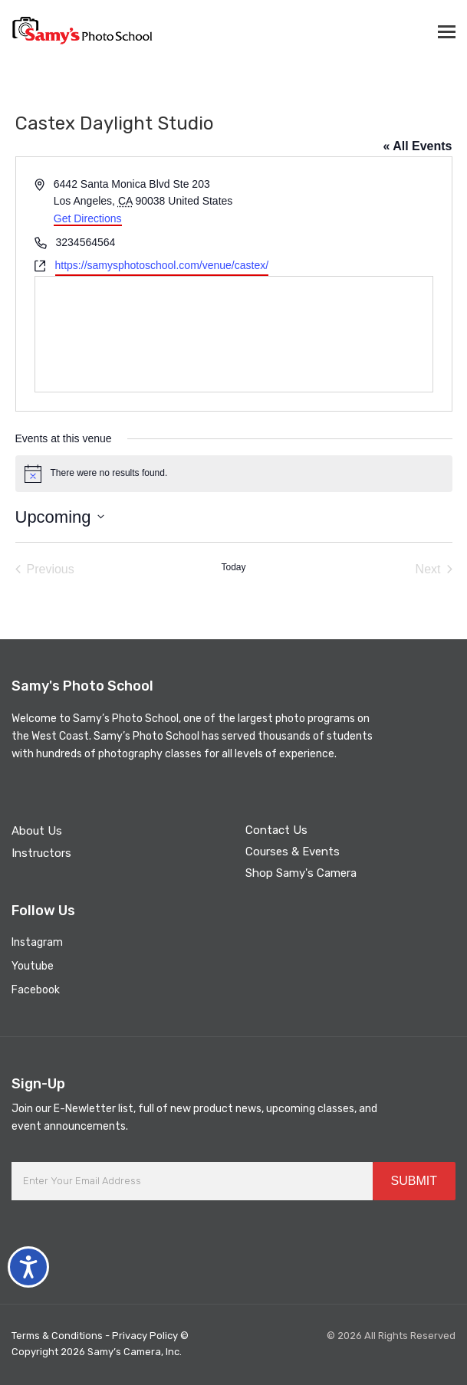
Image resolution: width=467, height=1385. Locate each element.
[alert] (233, 473)
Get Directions (88, 218)
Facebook (36, 989)
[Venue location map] (233, 334)
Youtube (33, 966)
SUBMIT (414, 1180)
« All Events (417, 146)
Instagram (37, 942)
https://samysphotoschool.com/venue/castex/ (162, 265)
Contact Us (276, 830)
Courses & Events (292, 851)
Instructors (41, 853)
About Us (37, 831)
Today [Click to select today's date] (233, 567)
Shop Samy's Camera (301, 873)
